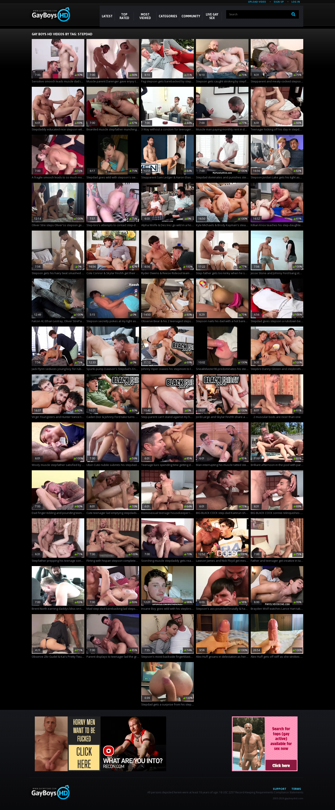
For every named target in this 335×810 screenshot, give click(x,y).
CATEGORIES (168, 16)
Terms (296, 789)
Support (279, 789)
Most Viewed (145, 16)
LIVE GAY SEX (212, 16)
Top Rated (124, 16)
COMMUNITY (191, 16)
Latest (107, 16)
